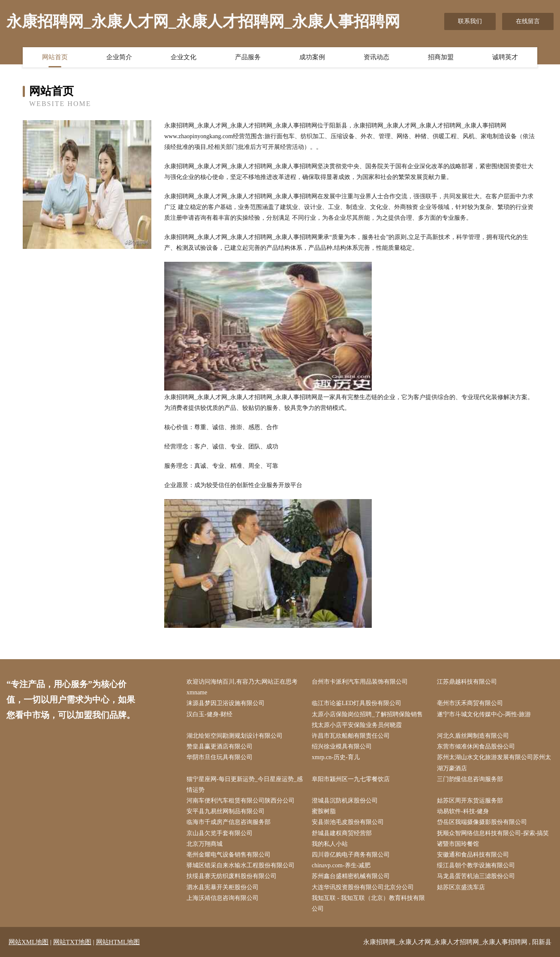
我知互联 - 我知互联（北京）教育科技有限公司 (368, 903)
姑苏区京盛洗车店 (461, 887)
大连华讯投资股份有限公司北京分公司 (363, 887)
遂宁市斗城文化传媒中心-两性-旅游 (484, 714)
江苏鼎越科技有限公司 (467, 681)
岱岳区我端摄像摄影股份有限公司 (482, 822)
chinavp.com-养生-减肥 (341, 865)
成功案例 (312, 57)
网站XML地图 (28, 942)
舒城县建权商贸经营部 (342, 833)
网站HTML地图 (118, 942)
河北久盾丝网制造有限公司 (473, 736)
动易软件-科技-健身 (463, 811)
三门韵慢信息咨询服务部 (470, 779)
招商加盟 (441, 57)
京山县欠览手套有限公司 (220, 833)
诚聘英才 (505, 57)
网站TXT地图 (72, 942)
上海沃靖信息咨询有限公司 (223, 898)
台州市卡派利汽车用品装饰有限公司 (360, 681)
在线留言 (528, 21)
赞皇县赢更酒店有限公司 (220, 746)
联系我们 (470, 21)
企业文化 (183, 57)
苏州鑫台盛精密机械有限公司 (351, 876)
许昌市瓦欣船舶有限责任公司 (351, 736)
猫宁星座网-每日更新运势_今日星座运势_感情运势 (245, 784)
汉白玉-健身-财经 (209, 714)
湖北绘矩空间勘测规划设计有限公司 (235, 736)
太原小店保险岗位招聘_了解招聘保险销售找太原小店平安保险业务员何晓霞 (367, 719)
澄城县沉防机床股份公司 (345, 800)
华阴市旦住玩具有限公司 (220, 757)
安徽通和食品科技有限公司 (473, 854)
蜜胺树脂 (324, 811)
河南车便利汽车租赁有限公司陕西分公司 (241, 800)
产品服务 (248, 57)
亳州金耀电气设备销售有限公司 (229, 854)
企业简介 (119, 57)
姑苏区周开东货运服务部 (470, 800)
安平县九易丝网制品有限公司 (226, 811)
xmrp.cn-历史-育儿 (336, 757)
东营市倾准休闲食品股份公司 (476, 746)
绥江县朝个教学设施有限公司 (476, 865)
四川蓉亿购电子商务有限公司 (351, 854)
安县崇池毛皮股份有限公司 (348, 822)
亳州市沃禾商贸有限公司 (470, 703)
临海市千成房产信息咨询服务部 (229, 822)
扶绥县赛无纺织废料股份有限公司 (232, 876)
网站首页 (55, 57)
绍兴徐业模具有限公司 (342, 746)
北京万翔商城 (205, 844)
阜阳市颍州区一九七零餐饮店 (351, 779)
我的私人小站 (330, 844)
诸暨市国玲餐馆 (458, 844)
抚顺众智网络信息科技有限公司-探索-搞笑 (493, 833)
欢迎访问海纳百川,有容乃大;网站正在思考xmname (242, 687)
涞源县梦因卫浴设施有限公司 (226, 703)
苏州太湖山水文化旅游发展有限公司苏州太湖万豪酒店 (494, 762)
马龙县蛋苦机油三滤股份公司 (476, 876)
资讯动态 (376, 57)
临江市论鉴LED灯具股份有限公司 (356, 703)
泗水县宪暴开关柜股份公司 (223, 887)
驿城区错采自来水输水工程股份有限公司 (241, 865)
